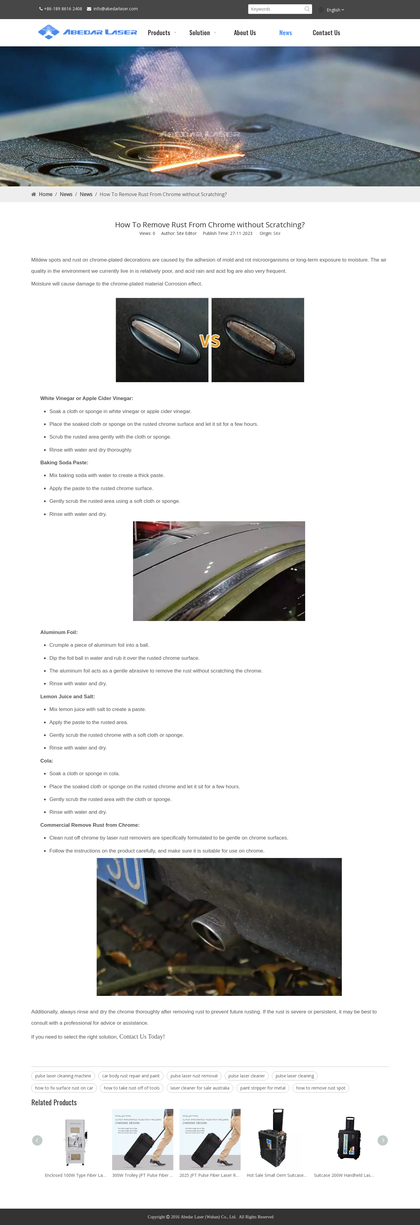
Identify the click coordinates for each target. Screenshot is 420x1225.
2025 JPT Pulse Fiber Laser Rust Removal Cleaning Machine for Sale (210, 1175)
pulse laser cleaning (295, 1076)
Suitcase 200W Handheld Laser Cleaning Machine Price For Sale (344, 1175)
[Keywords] (275, 9)
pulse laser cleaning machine (63, 1076)
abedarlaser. (117, 9)
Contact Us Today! (142, 1036)
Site (277, 233)
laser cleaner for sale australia (200, 1088)
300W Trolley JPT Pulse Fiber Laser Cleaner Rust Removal (142, 1175)
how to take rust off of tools (132, 1088)
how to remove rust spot (320, 1088)
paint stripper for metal (262, 1088)
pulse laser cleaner (246, 1076)
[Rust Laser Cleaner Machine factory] (210, 116)
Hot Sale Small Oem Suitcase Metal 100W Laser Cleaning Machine (277, 1175)
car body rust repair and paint (131, 1076)
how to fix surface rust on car (64, 1088)
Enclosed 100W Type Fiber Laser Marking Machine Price (75, 1175)
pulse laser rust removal (194, 1076)
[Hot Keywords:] (307, 9)
